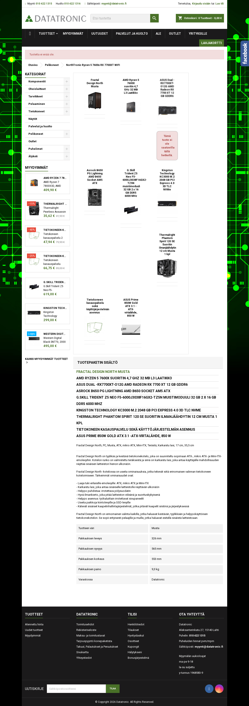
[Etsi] (124, 18)
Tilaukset (133, 630)
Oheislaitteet (37, 88)
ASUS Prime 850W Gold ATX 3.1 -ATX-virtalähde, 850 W (130, 307)
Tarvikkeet (35, 96)
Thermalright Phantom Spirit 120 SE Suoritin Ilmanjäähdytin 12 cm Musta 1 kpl (167, 244)
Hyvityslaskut (136, 635)
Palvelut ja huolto (132, 33)
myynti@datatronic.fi (113, 3)
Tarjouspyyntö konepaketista (94, 641)
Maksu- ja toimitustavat (90, 635)
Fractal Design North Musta (95, 83)
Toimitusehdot (85, 624)
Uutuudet (99, 33)
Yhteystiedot (84, 657)
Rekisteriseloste (86, 630)
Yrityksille (198, 33)
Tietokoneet (36, 111)
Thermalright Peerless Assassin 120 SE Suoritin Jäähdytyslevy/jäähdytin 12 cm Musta (55, 204)
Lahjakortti (211, 43)
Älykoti (33, 156)
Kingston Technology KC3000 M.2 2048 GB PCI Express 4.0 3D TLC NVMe (55, 308)
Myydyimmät (73, 33)
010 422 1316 (72, 3)
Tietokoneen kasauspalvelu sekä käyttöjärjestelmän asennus (55, 256)
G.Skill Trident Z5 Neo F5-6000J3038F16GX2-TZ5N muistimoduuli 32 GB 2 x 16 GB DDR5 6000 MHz (55, 282)
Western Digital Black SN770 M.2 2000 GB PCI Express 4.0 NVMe (55, 334)
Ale (158, 33)
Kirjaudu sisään (201, 3)
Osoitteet (133, 641)
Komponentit (37, 81)
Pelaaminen (36, 103)
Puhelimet (35, 148)
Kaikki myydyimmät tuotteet (46, 360)
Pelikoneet (35, 133)
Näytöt (32, 118)
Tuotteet (47, 33)
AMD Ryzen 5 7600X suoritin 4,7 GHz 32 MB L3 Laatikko (131, 86)
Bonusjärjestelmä (138, 657)
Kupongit (133, 646)
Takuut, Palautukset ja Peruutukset (97, 646)
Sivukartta (82, 652)
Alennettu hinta (34, 624)
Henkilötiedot (136, 624)
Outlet (175, 33)
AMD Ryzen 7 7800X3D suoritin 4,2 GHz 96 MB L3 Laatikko (55, 178)
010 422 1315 (44, 3)
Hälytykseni (135, 652)
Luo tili (219, 3)
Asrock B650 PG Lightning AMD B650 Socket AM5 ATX (95, 177)
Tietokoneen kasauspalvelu (55, 230)
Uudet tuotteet (34, 630)
